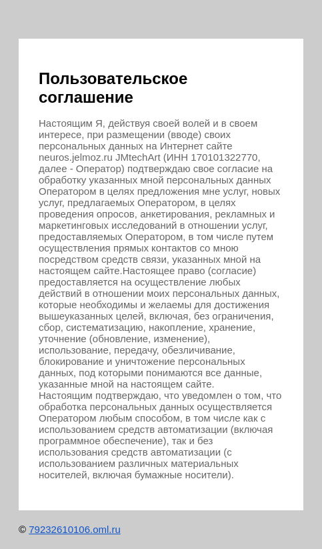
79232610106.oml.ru (75, 529)
